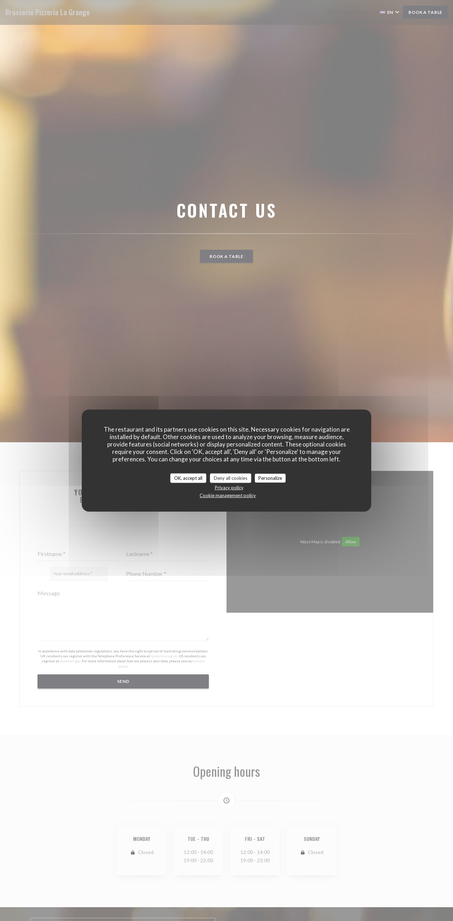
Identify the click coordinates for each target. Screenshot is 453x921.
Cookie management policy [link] (228, 495)
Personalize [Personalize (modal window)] (270, 478)
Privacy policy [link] (229, 487)
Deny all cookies (230, 478)
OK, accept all (188, 478)
